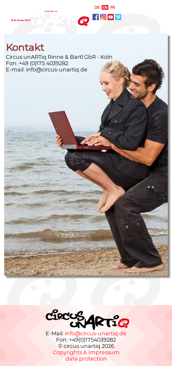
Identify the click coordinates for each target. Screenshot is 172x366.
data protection (86, 358)
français (113, 7)
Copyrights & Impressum (86, 352)
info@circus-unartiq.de (56, 69)
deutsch (97, 7)
